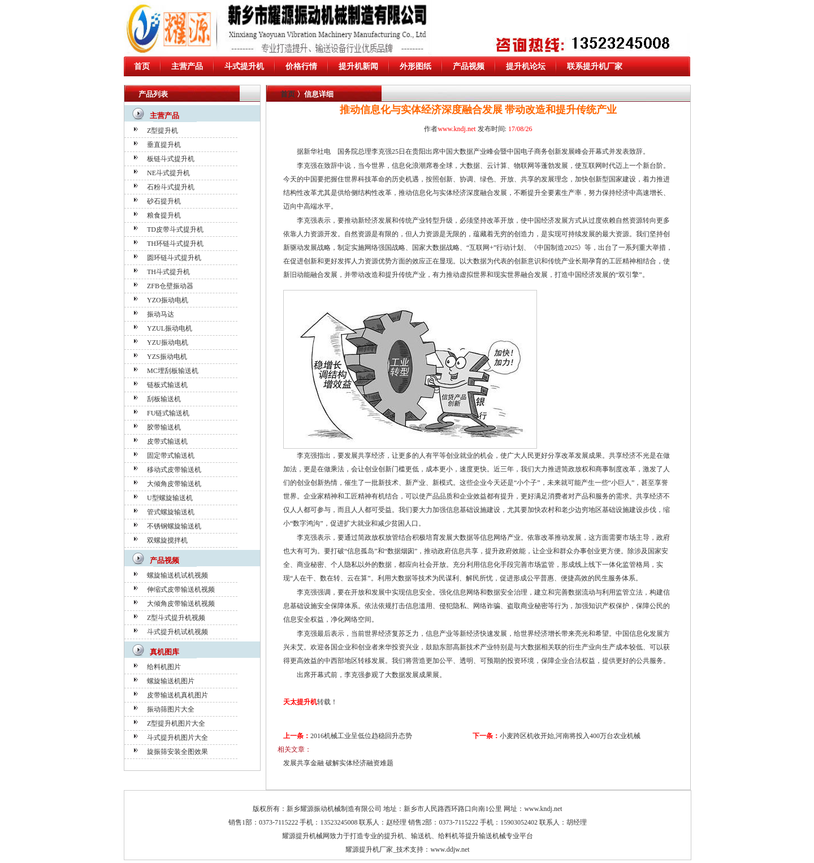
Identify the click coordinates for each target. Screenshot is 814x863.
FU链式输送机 (168, 413)
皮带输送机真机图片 (177, 695)
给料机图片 (164, 667)
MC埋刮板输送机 (172, 371)
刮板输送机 (164, 399)
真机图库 (164, 652)
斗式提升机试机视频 (177, 632)
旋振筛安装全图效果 (177, 752)
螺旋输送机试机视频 (177, 575)
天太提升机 (300, 702)
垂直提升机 (164, 145)
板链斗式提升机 (170, 159)
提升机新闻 (358, 66)
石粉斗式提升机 (170, 187)
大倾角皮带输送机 (174, 484)
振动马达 (160, 314)
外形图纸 (415, 66)
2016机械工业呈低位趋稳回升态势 (361, 736)
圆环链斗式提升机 (174, 258)
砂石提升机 (164, 201)
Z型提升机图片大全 (176, 723)
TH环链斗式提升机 (175, 244)
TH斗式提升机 (168, 272)
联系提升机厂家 (594, 66)
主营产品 (187, 66)
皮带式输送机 (167, 441)
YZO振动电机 (167, 300)
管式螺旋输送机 (170, 512)
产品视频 (468, 66)
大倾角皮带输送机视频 (181, 604)
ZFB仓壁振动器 (170, 286)
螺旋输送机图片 (170, 681)
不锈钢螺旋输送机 (174, 526)
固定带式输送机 (170, 455)
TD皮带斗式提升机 (175, 229)
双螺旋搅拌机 (167, 540)
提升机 (394, 836)
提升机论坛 (525, 66)
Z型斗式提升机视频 (176, 618)
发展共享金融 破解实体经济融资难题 (338, 763)
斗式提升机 (244, 66)
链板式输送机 (167, 385)
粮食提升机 (164, 215)
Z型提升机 (162, 131)
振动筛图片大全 (170, 709)
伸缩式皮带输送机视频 (181, 589)
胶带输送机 (164, 427)
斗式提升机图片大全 (177, 737)
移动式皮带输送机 (174, 470)
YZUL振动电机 (169, 328)
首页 (142, 66)
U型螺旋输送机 (170, 498)
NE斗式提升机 (168, 173)
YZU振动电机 (167, 342)
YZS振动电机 (167, 357)
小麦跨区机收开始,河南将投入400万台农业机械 (570, 736)
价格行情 (301, 66)
